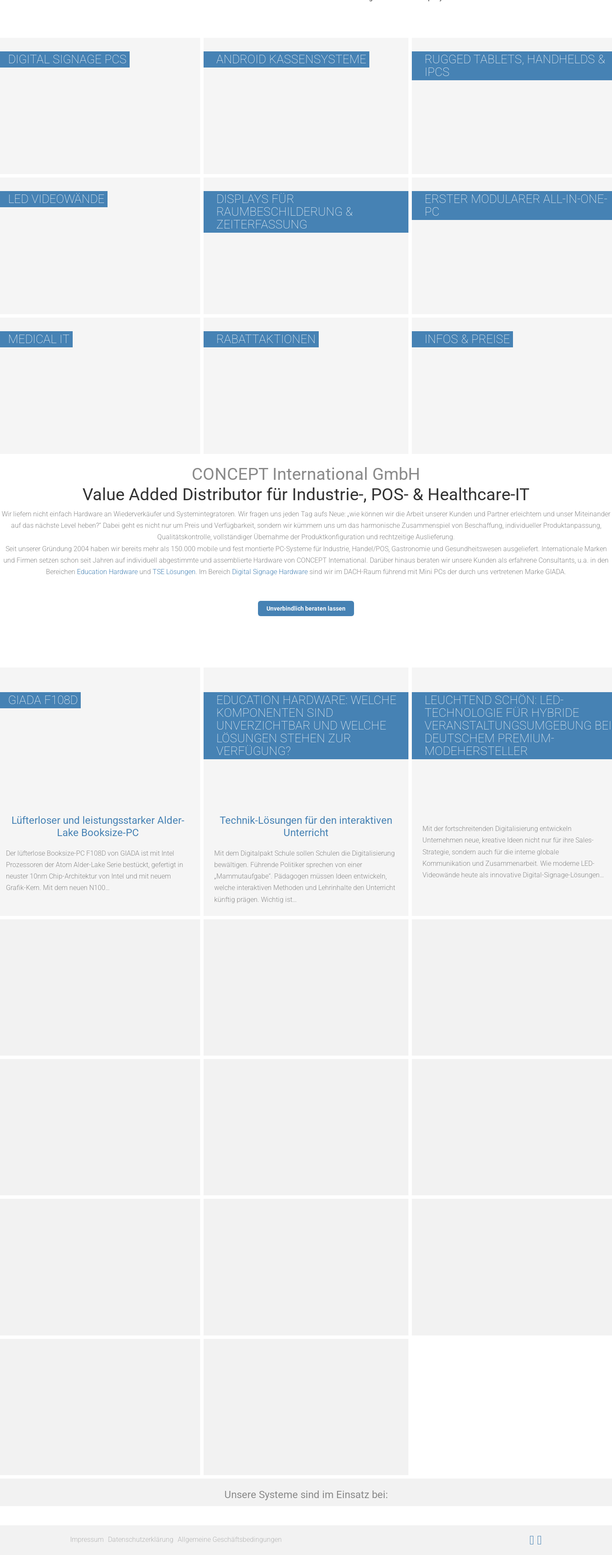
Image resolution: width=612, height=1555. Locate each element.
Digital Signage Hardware (270, 572)
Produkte (218, 27)
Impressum (87, 1539)
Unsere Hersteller (291, 27)
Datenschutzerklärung (140, 1539)
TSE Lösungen (174, 572)
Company (428, 27)
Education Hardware (107, 572)
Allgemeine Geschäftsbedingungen (230, 1539)
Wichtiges (365, 27)
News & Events (499, 27)
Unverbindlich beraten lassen (306, 608)
